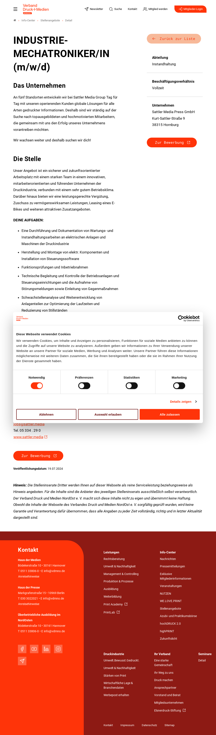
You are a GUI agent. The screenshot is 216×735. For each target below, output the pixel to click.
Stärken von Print (115, 676)
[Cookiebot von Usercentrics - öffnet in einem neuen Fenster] (181, 318)
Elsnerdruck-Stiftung (168, 710)
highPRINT (167, 631)
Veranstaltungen (171, 586)
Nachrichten (168, 559)
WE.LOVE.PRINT (171, 601)
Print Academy (113, 604)
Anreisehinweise (28, 576)
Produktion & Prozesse (118, 581)
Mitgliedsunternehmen (169, 703)
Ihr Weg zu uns (163, 673)
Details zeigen (180, 401)
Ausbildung (111, 589)
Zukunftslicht (168, 639)
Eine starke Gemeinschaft (163, 663)
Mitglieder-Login (190, 9)
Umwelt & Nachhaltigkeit (120, 566)
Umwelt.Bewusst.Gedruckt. (121, 660)
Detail (202, 660)
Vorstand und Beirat (167, 695)
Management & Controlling (121, 574)
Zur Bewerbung (36, 455)
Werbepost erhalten (116, 695)
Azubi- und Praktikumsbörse (178, 616)
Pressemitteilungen (172, 566)
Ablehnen (46, 414)
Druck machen (163, 680)
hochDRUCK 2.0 (170, 624)
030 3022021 (29, 598)
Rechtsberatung (114, 559)
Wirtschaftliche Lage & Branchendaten (118, 685)
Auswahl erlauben (108, 414)
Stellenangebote (170, 608)
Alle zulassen (170, 414)
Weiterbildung (113, 596)
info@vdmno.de (54, 571)
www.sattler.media (28, 437)
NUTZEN (165, 593)
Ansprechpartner (165, 688)
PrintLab (110, 612)
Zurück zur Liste (177, 38)
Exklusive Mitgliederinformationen (175, 576)
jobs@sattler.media (29, 424)
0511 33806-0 (29, 571)
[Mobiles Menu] (15, 9)
